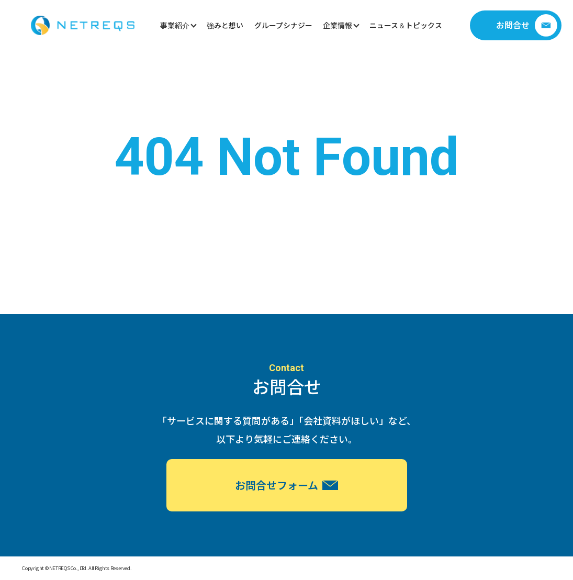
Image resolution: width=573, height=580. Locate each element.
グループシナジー (283, 25)
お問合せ (526, 25)
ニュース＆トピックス (405, 25)
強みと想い (225, 25)
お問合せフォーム (286, 485)
